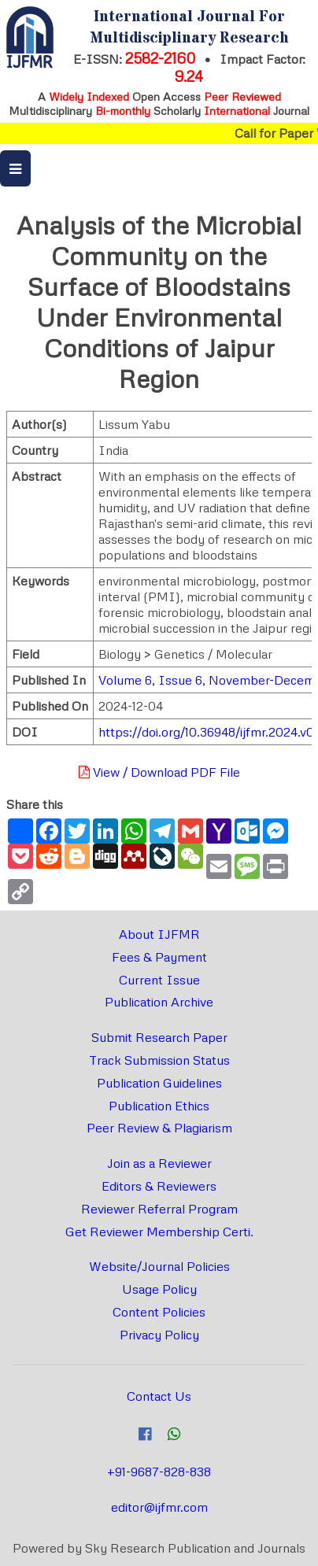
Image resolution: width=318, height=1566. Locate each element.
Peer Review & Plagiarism (159, 1128)
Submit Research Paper (159, 1037)
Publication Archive (159, 1002)
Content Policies (159, 1312)
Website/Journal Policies (159, 1266)
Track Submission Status (159, 1060)
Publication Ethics (159, 1106)
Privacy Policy (159, 1335)
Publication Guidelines (159, 1083)
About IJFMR (159, 934)
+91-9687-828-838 (159, 1471)
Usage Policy (159, 1289)
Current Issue (159, 980)
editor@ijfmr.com (159, 1507)
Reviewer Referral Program (159, 1209)
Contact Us (159, 1396)
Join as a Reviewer (159, 1163)
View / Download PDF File (159, 772)
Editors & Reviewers (159, 1186)
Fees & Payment (159, 957)
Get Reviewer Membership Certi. (159, 1231)
